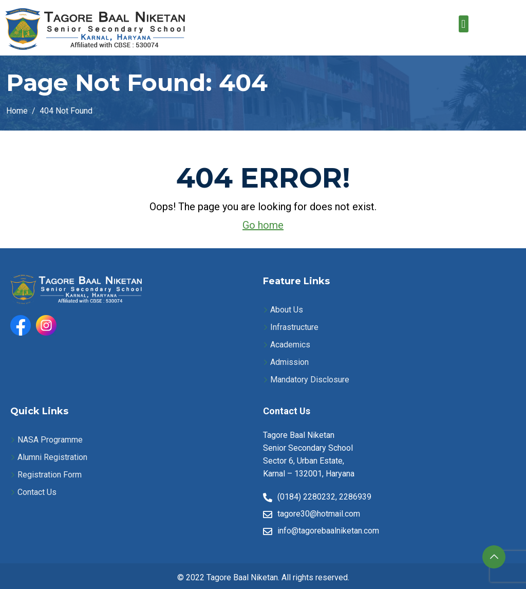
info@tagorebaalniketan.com (328, 531)
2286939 (355, 497)
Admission (289, 362)
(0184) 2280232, (307, 497)
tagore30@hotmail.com (318, 514)
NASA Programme (50, 440)
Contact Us (37, 492)
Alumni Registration (52, 457)
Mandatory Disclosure (309, 379)
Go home (263, 225)
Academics (290, 344)
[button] (463, 23)
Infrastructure (294, 327)
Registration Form (49, 475)
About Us (286, 310)
